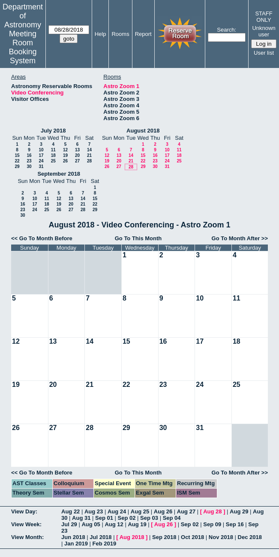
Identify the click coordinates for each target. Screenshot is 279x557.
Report (143, 34)
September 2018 (58, 174)
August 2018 (142, 130)
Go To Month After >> (240, 238)
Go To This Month (138, 238)
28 (89, 161)
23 (29, 161)
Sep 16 (235, 524)
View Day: (24, 511)
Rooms (120, 34)
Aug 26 (163, 511)
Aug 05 (90, 524)
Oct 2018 (192, 537)
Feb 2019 (105, 543)
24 (41, 161)
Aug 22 (70, 511)
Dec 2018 (250, 537)
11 (53, 149)
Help (100, 34)
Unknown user (263, 31)
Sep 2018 (164, 537)
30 (29, 166)
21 (89, 155)
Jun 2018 (73, 537)
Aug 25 (140, 511)
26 (65, 161)
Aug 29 (239, 511)
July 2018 (53, 130)
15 (17, 155)
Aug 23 (93, 511)
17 (41, 155)
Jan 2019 (76, 543)
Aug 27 (186, 511)
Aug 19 (137, 524)
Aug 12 (114, 524)
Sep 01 (104, 518)
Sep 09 (212, 524)
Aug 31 (81, 518)
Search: (226, 30)
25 (53, 161)
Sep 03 (149, 518)
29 (17, 166)
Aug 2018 (132, 537)
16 (29, 155)
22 (17, 161)
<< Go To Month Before (41, 238)
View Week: (26, 524)
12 (65, 149)
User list (264, 53)
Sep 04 (172, 518)
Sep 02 (127, 518)
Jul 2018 (100, 537)
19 (65, 155)
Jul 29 (69, 524)
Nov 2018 (221, 537)
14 (89, 149)
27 (77, 161)
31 (41, 166)
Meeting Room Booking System (22, 47)
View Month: (27, 537)
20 (77, 155)
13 (77, 149)
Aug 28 (212, 511)
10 (41, 149)
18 (53, 155)
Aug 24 (117, 511)
